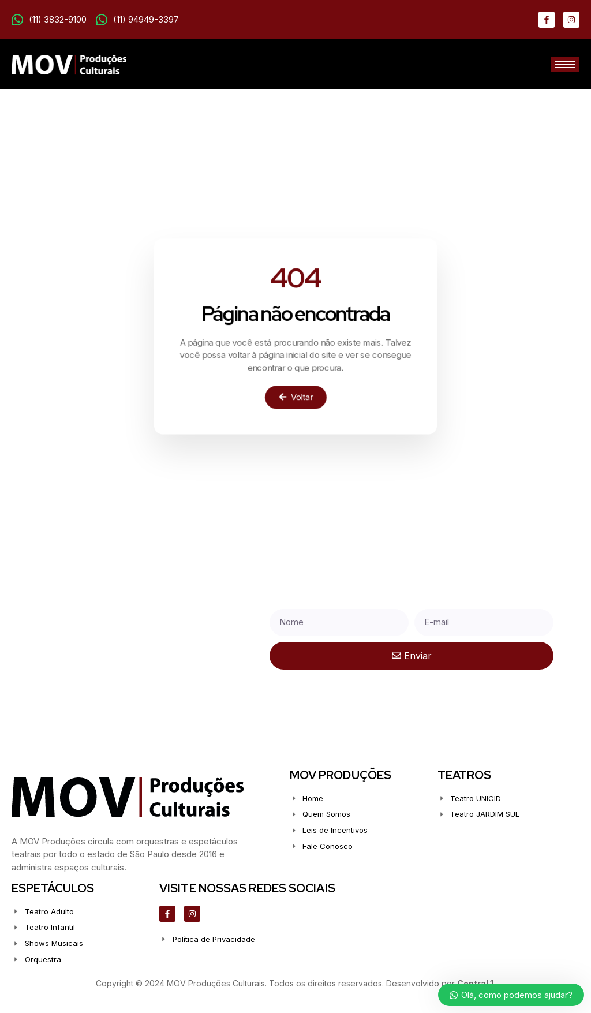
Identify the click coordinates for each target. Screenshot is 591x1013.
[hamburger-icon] (565, 64)
